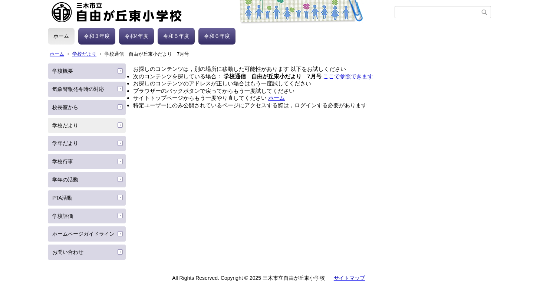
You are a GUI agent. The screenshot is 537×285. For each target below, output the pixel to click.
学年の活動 (65, 180)
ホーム (61, 36)
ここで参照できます (348, 76)
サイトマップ (349, 278)
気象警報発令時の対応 (78, 89)
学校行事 (62, 161)
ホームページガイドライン (83, 234)
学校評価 (62, 216)
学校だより (84, 54)
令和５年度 (176, 36)
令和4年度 (136, 36)
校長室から (65, 107)
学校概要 (62, 71)
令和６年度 (217, 36)
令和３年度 (97, 36)
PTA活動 (62, 198)
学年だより (65, 143)
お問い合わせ (67, 252)
